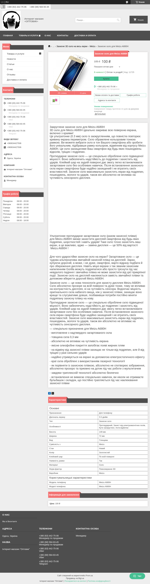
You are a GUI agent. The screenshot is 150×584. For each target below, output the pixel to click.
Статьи (10, 64)
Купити (106, 79)
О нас (48, 35)
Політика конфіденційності (99, 581)
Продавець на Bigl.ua (75, 578)
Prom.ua (89, 576)
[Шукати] (118, 20)
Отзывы (11, 74)
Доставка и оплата (85, 35)
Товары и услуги (28, 35)
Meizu (92, 46)
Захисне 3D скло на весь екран (72, 46)
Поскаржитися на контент (75, 581)
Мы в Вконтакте (9, 521)
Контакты (62, 35)
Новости (11, 59)
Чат (137, 576)
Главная (8, 35)
